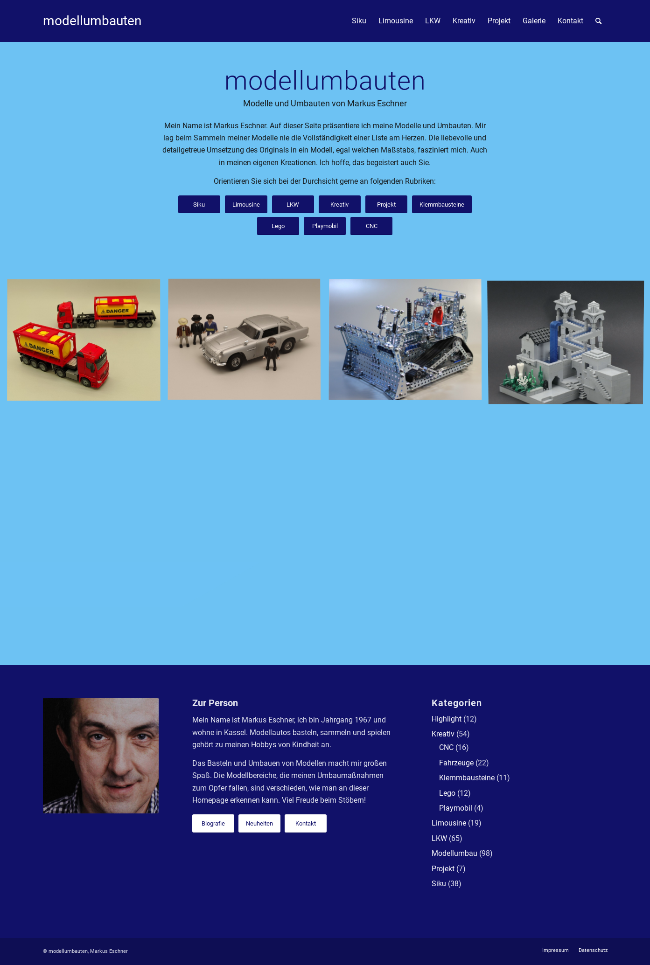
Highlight (446, 719)
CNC (446, 747)
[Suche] (598, 21)
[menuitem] (359, 21)
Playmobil (455, 808)
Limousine (449, 823)
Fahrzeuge (456, 762)
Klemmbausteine (467, 777)
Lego (447, 793)
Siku (439, 883)
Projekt (443, 868)
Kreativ (443, 733)
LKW (439, 838)
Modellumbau (454, 853)
